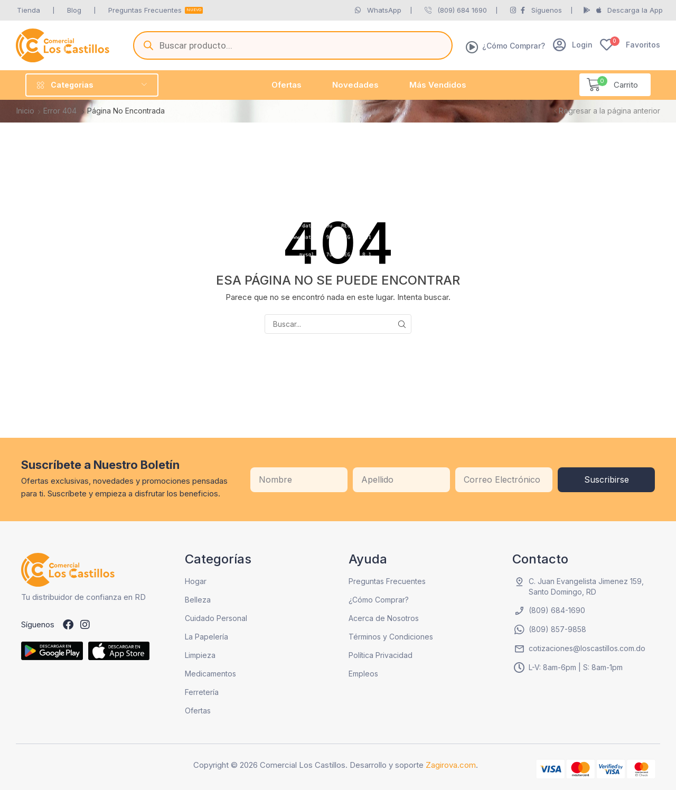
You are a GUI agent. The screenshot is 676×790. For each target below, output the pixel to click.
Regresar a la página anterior (609, 110)
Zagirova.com (451, 765)
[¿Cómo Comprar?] (472, 47)
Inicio (25, 110)
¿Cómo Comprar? (513, 45)
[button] (573, 44)
